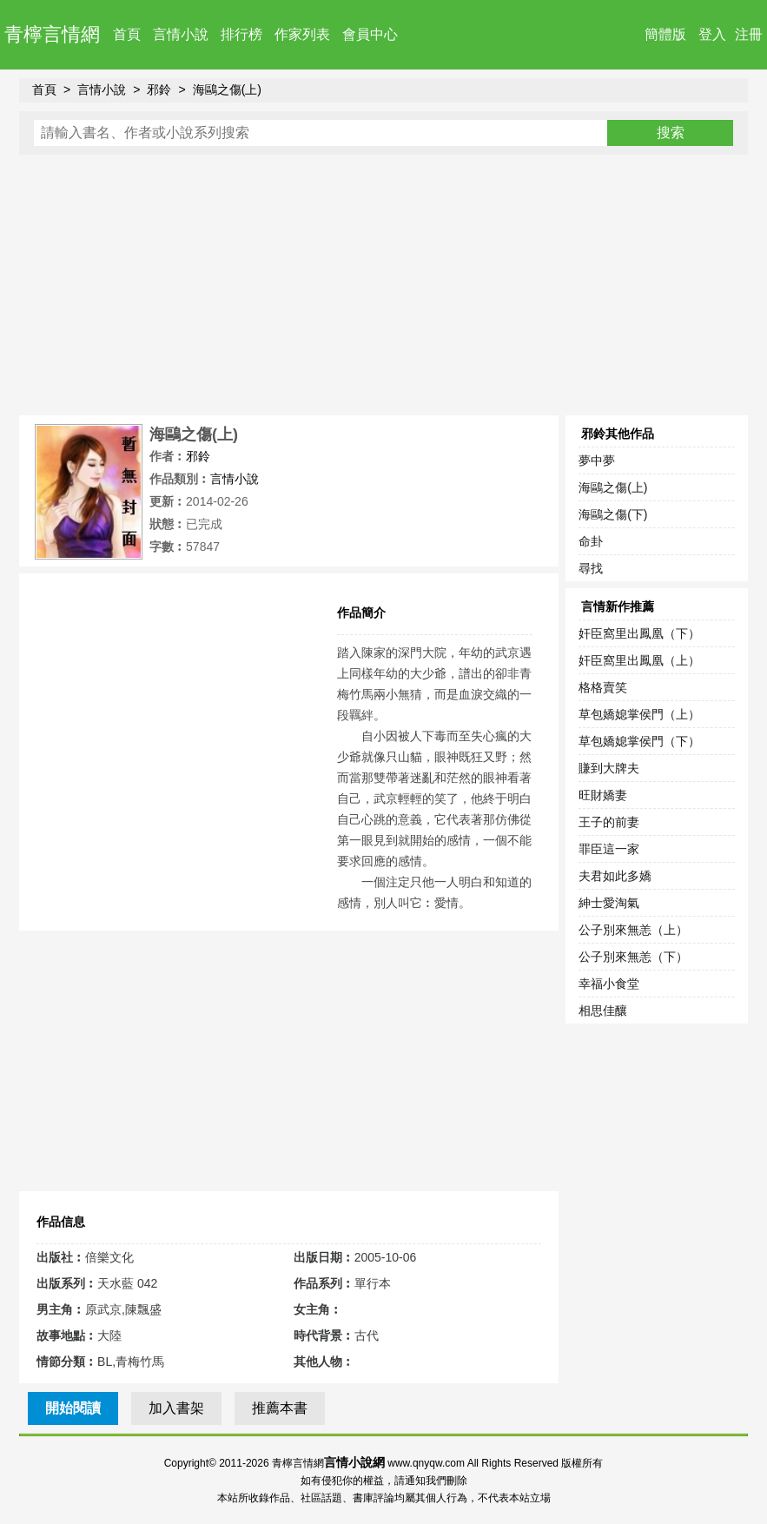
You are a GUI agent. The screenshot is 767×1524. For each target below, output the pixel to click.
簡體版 (665, 34)
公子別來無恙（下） (633, 957)
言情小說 (180, 34)
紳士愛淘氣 (609, 903)
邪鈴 (159, 89)
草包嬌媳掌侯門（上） (639, 714)
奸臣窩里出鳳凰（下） (639, 633)
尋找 (591, 568)
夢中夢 (597, 460)
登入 (712, 34)
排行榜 (241, 34)
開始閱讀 (73, 1408)
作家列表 (302, 34)
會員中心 (370, 34)
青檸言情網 (52, 34)
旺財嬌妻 (603, 795)
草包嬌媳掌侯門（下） (639, 741)
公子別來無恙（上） (633, 930)
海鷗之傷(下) (613, 514)
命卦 (591, 541)
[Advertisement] (383, 285)
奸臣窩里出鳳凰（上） (639, 660)
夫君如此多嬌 (615, 876)
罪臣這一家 (609, 849)
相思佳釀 (603, 1010)
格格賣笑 (603, 687)
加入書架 (176, 1408)
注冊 (749, 34)
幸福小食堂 (609, 984)
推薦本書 (279, 1408)
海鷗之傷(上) (227, 89)
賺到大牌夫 (609, 768)
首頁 (127, 34)
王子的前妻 (609, 822)
